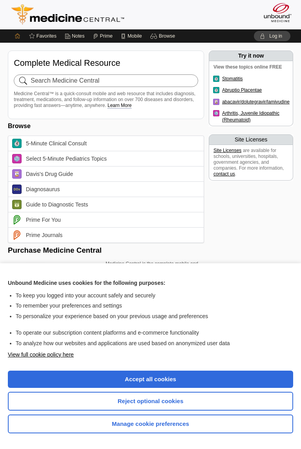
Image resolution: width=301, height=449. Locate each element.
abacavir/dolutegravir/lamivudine (256, 102)
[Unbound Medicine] (275, 12)
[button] (163, 36)
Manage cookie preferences (150, 423)
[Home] (17, 36)
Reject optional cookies (151, 401)
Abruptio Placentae (242, 90)
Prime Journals (37, 235)
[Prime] (103, 36)
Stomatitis (232, 78)
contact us (224, 174)
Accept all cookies (150, 379)
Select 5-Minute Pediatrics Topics (59, 158)
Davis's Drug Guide (42, 174)
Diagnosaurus (36, 189)
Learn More (119, 105)
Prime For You (36, 219)
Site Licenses (227, 150)
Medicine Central (72, 14)
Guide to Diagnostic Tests (50, 204)
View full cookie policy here (41, 354)
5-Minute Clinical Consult (49, 143)
